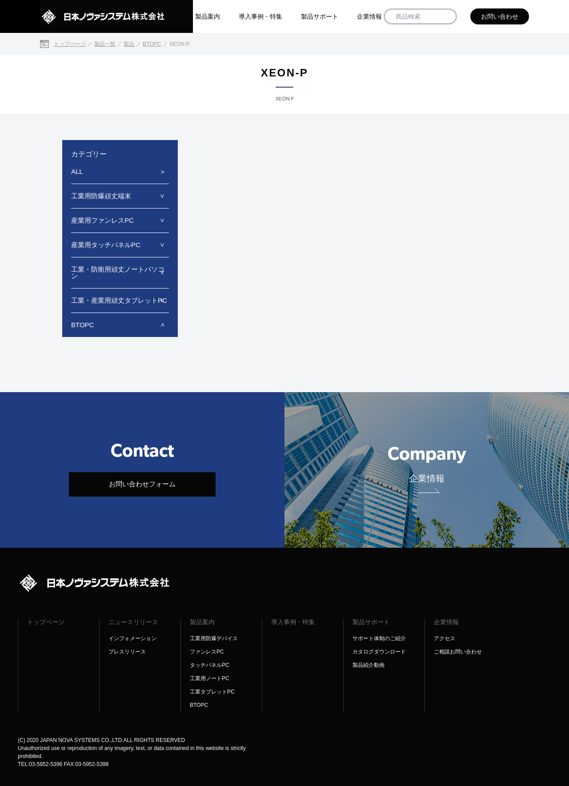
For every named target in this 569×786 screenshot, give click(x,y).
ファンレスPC (207, 652)
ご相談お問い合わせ (458, 652)
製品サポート (319, 16)
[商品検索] (447, 16)
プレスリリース (127, 652)
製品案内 (207, 16)
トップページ (45, 622)
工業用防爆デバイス (214, 638)
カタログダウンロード (379, 652)
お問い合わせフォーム (142, 484)
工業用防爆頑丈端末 (101, 196)
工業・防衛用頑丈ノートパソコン (117, 272)
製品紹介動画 (369, 665)
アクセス (444, 638)
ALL (77, 171)
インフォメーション (132, 638)
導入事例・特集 (260, 16)
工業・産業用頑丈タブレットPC (119, 300)
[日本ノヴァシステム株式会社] (116, 16)
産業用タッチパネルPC (105, 245)
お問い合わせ (499, 16)
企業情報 (369, 16)
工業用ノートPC (209, 678)
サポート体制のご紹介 (379, 638)
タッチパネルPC (209, 665)
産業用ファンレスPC (102, 220)
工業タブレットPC (212, 692)
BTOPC (82, 325)
